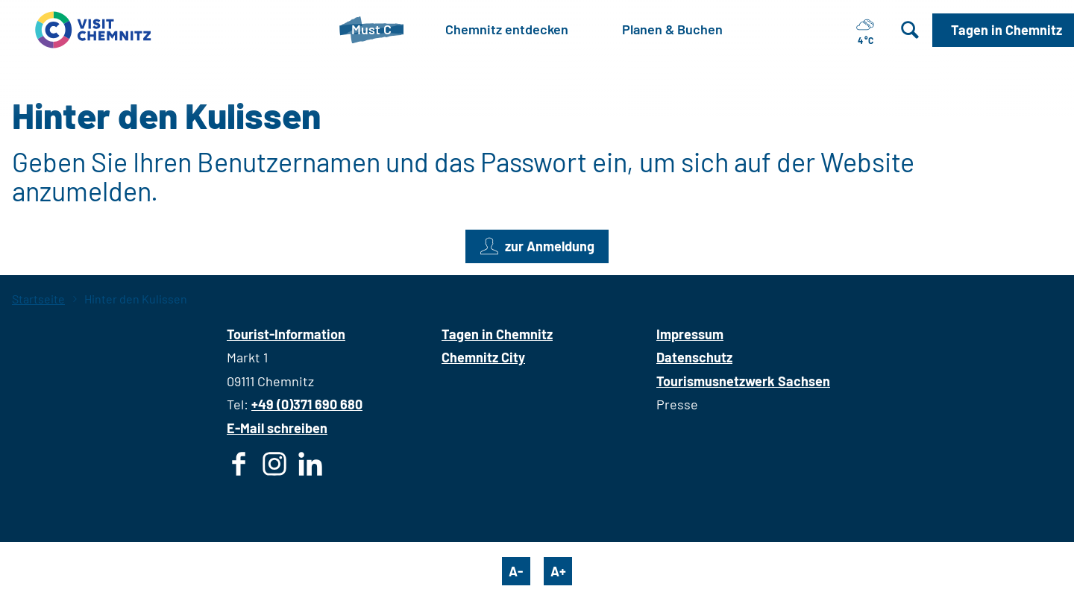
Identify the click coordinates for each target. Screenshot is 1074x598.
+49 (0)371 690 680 (306, 404)
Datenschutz (694, 357)
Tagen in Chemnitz (497, 334)
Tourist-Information (286, 334)
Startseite (38, 299)
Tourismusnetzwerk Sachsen (743, 381)
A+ (558, 571)
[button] (1003, 30)
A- (516, 571)
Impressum (689, 334)
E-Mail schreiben (277, 428)
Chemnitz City (483, 357)
